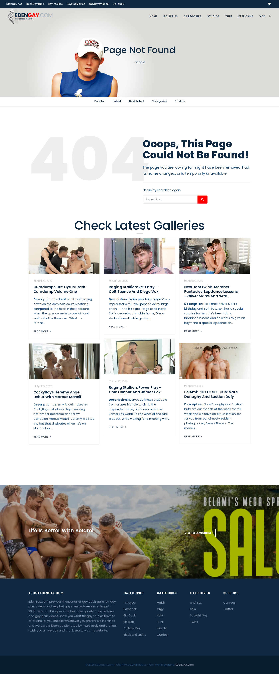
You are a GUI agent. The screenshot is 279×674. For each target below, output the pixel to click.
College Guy (132, 628)
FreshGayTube (35, 4)
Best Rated (136, 101)
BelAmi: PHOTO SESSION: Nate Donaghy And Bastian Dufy (211, 394)
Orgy (160, 609)
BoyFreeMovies (76, 4)
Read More (42, 331)
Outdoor (163, 635)
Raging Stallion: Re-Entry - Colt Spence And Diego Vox (133, 289)
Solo (193, 609)
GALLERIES (170, 16)
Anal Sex (196, 603)
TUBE (228, 16)
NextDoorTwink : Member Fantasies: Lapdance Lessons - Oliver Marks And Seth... (211, 291)
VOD (262, 16)
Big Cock (130, 615)
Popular (99, 101)
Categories (192, 16)
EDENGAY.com (184, 665)
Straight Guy (198, 615)
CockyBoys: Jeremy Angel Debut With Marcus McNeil (57, 394)
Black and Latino (135, 635)
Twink (194, 622)
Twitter (228, 609)
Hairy (160, 615)
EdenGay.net (14, 4)
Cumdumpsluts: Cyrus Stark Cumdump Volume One (59, 289)
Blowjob (129, 622)
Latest (117, 101)
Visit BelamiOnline (198, 533)
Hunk (160, 622)
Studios (213, 16)
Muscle (162, 628)
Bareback (130, 609)
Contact (229, 603)
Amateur (130, 603)
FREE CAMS (245, 16)
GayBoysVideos (99, 4)
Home (153, 16)
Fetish (161, 603)
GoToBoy (118, 4)
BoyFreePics (55, 4)
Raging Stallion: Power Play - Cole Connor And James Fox (135, 389)
